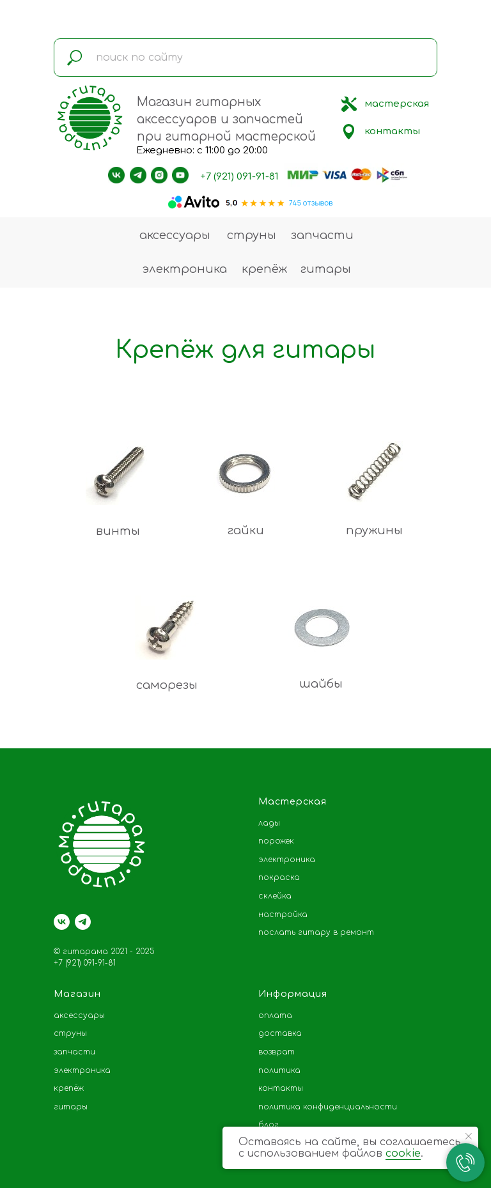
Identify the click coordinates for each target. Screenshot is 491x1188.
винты (118, 531)
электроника (184, 269)
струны (251, 235)
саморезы (167, 685)
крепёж (264, 269)
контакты (392, 131)
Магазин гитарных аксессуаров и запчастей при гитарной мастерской (226, 119)
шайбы (321, 683)
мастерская (396, 103)
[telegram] (83, 922)
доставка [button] (280, 1033)
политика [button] (279, 1070)
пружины (374, 530)
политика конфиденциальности (327, 1106)
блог (268, 1124)
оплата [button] (275, 1015)
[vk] (62, 922)
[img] (349, 104)
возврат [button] (276, 1051)
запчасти (322, 235)
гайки (246, 530)
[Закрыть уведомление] (468, 1136)
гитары (325, 269)
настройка (283, 914)
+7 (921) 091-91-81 (239, 176)
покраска (279, 877)
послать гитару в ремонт (316, 932)
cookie (403, 1153)
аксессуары (174, 235)
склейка (275, 895)
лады (269, 823)
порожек (276, 841)
